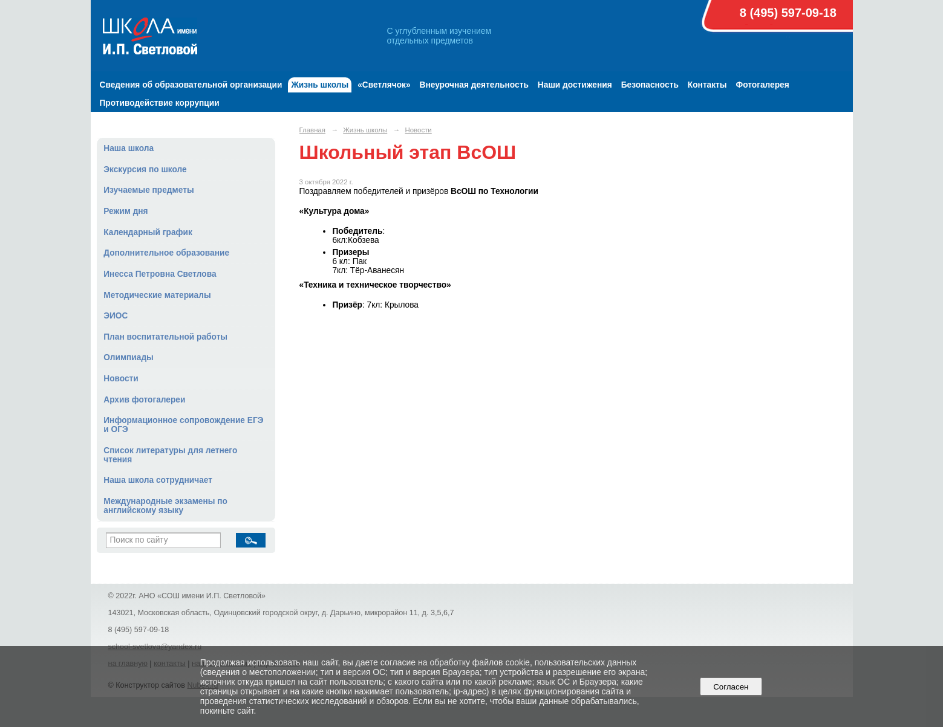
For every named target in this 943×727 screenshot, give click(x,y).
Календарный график (147, 232)
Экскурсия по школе (144, 169)
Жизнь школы (319, 84)
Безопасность (650, 84)
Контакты (707, 84)
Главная (312, 130)
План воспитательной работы (165, 336)
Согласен (731, 686)
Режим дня (125, 211)
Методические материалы (156, 295)
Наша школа (128, 148)
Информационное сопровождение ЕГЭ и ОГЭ (183, 425)
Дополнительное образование (166, 252)
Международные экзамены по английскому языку (165, 506)
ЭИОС (115, 315)
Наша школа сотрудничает (157, 480)
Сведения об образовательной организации (191, 84)
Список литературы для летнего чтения (170, 455)
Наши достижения (575, 84)
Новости (121, 378)
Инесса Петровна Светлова (159, 274)
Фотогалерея (762, 84)
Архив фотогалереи (144, 399)
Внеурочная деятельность (474, 84)
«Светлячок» (383, 84)
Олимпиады (128, 357)
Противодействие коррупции (160, 103)
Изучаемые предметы (148, 190)
